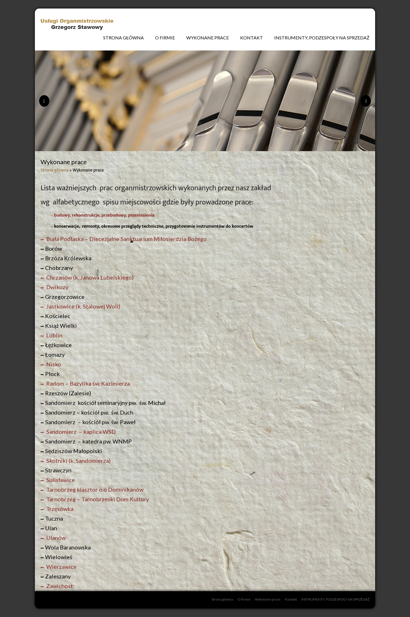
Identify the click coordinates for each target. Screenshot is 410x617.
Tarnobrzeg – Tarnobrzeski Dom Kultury (97, 499)
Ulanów (55, 537)
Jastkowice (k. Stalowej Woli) (82, 306)
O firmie (165, 37)
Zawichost (59, 585)
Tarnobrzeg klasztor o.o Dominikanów (94, 489)
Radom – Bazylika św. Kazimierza (87, 383)
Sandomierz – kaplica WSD (80, 431)
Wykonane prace (207, 37)
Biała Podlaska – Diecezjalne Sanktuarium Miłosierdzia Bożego (126, 238)
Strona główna (123, 37)
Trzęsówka (59, 508)
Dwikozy (56, 287)
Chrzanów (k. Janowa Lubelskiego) (89, 277)
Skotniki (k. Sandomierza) (78, 460)
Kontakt (251, 37)
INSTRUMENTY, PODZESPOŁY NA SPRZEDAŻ (321, 37)
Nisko (53, 364)
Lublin (53, 335)
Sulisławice (60, 479)
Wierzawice (61, 566)
